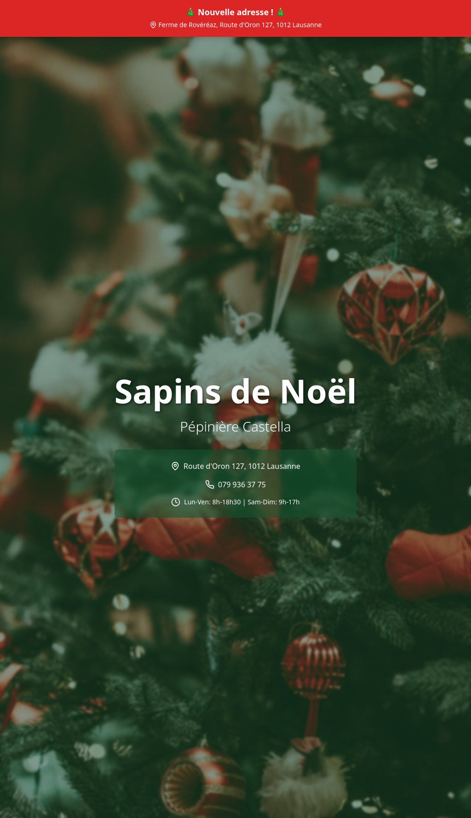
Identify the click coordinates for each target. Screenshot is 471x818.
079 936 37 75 (242, 484)
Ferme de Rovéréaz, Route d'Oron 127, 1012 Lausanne (235, 24)
